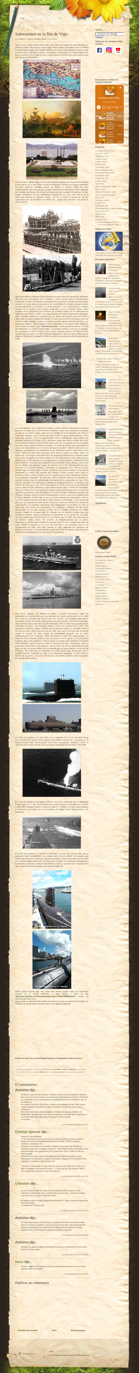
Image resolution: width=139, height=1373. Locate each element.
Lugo (97, 184)
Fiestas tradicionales (102, 173)
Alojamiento (99, 156)
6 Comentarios (52, 39)
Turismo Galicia (100, 566)
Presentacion (99, 206)
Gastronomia (99, 176)
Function (32, 1354)
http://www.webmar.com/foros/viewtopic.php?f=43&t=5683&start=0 (45, 996)
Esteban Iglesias (27, 1132)
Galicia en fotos (100, 577)
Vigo (31, 1266)
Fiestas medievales (102, 170)
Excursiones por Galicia (103, 560)
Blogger (116, 225)
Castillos (98, 162)
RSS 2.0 (42, 1072)
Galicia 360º (99, 563)
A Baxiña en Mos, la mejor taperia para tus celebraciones (116, 382)
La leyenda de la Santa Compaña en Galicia (115, 291)
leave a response (59, 1072)
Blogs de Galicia (101, 588)
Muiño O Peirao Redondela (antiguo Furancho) (115, 267)
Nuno (19, 1262)
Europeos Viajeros (101, 599)
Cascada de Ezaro (115, 456)
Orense (98, 189)
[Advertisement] (109, 66)
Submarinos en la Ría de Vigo (41, 33)
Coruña (98, 164)
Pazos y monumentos (102, 195)
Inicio (54, 1330)
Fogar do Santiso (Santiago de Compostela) (114, 314)
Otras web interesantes (103, 192)
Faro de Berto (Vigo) (102, 579)
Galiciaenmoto (100, 590)
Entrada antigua (78, 1330)
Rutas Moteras (100, 211)
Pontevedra (72, 1069)
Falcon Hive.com (84, 1355)
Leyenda (65, 1069)
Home (22, 18)
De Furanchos (100, 571)
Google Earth (100, 178)
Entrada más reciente (27, 1330)
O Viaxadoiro (99, 585)
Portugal (98, 203)
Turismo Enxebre (60, 1355)
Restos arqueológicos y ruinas (105, 209)
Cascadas (98, 159)
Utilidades (99, 220)
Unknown (22, 1183)
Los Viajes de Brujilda (103, 569)
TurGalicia (99, 582)
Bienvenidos (113, 338)
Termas (98, 217)
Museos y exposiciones (103, 187)
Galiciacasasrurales (101, 574)
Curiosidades (56, 1069)
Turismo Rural (100, 593)
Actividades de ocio (102, 151)
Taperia (98, 214)
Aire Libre (99, 153)
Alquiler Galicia (100, 596)
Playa (97, 198)
